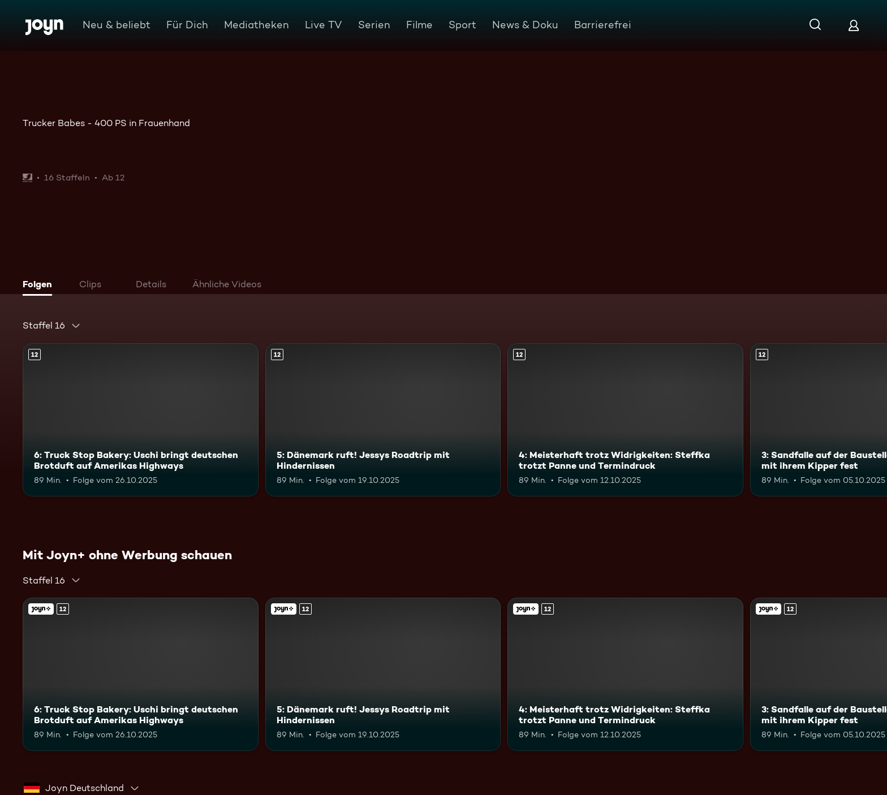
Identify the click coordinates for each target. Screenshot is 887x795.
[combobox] (52, 326)
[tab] (40, 285)
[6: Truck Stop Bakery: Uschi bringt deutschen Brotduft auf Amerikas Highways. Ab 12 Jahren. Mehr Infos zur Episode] (141, 419)
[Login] (853, 25)
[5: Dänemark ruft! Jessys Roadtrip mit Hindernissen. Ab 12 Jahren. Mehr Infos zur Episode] (383, 419)
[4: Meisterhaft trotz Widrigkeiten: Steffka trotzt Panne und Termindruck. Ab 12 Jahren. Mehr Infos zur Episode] (625, 419)
